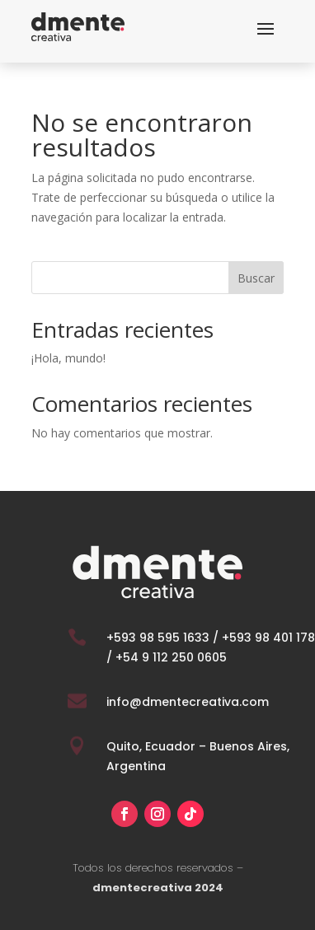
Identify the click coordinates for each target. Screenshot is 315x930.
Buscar (256, 278)
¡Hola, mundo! (68, 358)
